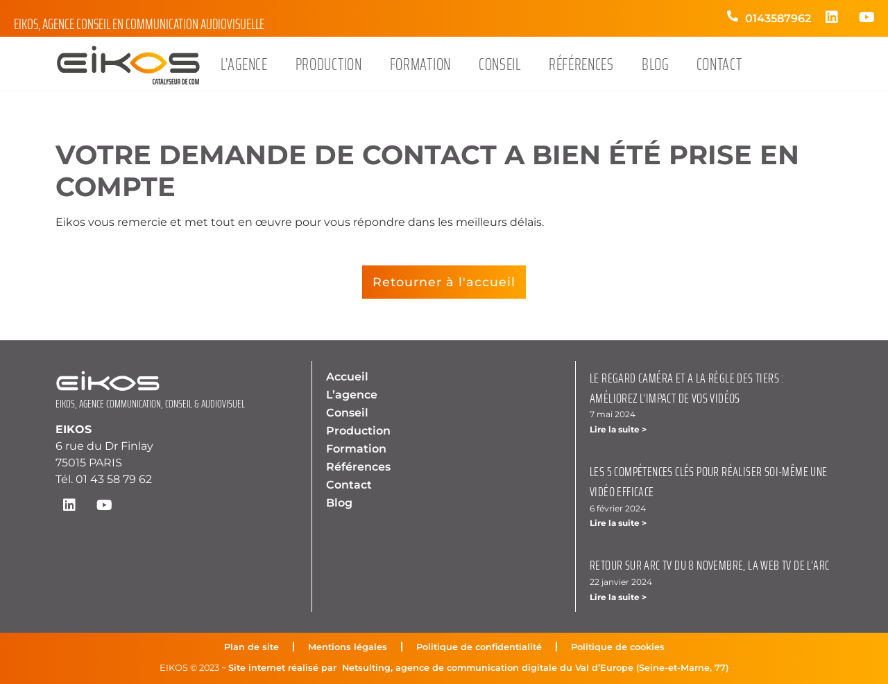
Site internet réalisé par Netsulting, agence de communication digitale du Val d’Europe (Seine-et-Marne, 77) (478, 668)
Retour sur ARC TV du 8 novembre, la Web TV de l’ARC (709, 564)
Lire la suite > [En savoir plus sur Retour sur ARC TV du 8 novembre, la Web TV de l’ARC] (618, 597)
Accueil (347, 376)
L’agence (244, 64)
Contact (719, 64)
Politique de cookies (618, 647)
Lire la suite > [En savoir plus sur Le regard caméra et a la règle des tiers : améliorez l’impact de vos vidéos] (618, 429)
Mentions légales (347, 647)
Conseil (500, 64)
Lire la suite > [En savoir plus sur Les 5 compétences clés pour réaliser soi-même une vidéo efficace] (618, 523)
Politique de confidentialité (479, 647)
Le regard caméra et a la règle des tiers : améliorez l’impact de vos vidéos (687, 387)
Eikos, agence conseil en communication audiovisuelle (139, 23)
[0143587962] (732, 23)
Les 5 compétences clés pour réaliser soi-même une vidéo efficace (709, 481)
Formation (420, 64)
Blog (655, 64)
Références (581, 64)
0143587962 (778, 18)
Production (329, 64)
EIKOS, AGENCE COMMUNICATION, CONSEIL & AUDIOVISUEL (150, 403)
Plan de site (251, 647)
